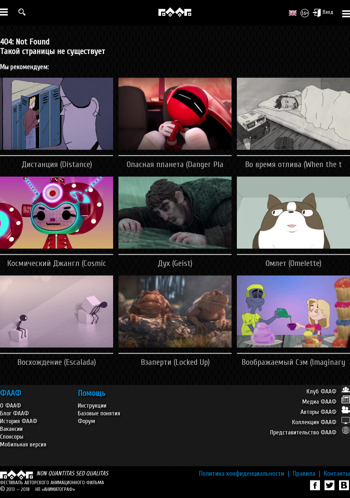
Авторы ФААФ (325, 412)
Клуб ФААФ (328, 391)
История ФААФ (18, 421)
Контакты (337, 474)
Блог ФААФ (14, 413)
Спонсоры (11, 436)
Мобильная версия (23, 444)
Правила (306, 474)
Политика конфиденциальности (244, 474)
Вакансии (11, 429)
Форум (86, 421)
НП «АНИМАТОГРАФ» (55, 489)
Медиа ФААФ (326, 401)
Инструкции (92, 405)
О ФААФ (10, 405)
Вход (323, 13)
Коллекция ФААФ (321, 422)
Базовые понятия (99, 413)
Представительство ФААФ (310, 432)
